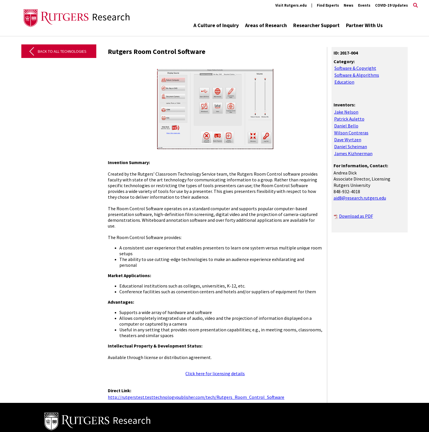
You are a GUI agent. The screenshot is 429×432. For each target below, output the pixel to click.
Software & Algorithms (356, 75)
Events (364, 5)
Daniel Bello (346, 126)
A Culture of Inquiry (216, 25)
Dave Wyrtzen (347, 139)
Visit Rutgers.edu (291, 5)
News (348, 5)
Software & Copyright (355, 68)
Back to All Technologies (62, 51)
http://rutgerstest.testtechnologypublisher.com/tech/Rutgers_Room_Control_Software (196, 397)
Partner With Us (364, 25)
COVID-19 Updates (391, 5)
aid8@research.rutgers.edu (360, 198)
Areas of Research (266, 25)
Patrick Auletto (349, 119)
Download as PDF (356, 216)
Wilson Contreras (351, 133)
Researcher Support (316, 25)
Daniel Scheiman (350, 146)
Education (344, 82)
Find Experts (328, 5)
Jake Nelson (346, 112)
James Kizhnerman (353, 153)
